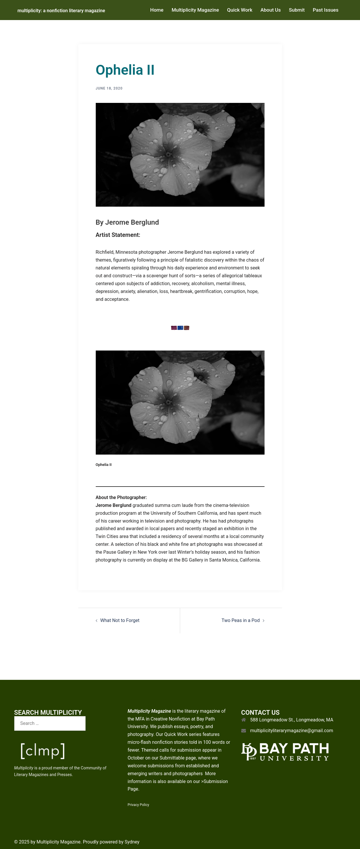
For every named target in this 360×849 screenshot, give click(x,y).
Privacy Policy (138, 805)
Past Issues (325, 10)
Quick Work (239, 10)
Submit (297, 10)
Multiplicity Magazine (195, 10)
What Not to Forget (120, 620)
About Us (270, 10)
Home (157, 10)
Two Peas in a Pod (240, 620)
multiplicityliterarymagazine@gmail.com (291, 730)
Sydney (132, 842)
